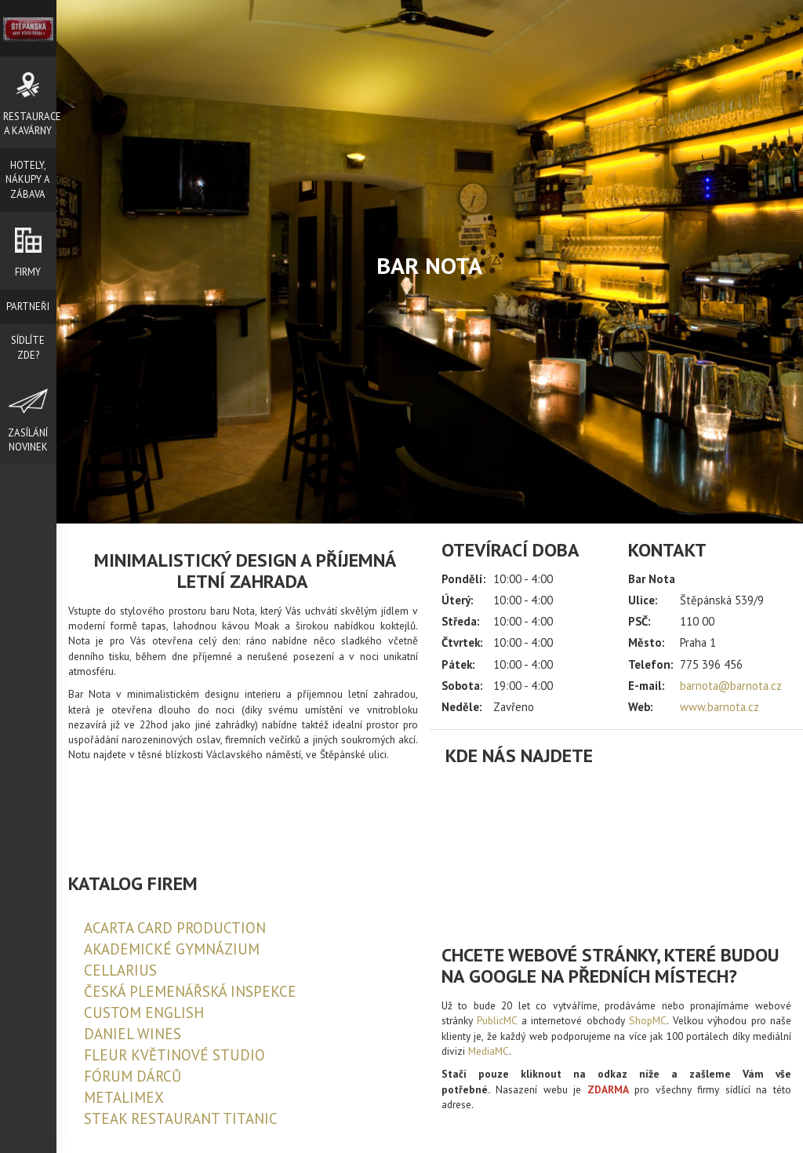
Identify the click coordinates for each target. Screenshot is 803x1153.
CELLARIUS (120, 970)
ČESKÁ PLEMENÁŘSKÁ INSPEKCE (190, 991)
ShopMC (648, 1020)
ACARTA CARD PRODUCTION (175, 927)
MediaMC (488, 1051)
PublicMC (497, 1020)
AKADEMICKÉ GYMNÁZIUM (172, 949)
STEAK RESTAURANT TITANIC (181, 1118)
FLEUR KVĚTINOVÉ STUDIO (174, 1054)
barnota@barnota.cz (731, 685)
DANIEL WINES (132, 1033)
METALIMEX (124, 1097)
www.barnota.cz (719, 706)
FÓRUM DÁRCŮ (132, 1076)
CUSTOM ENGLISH (144, 1012)
